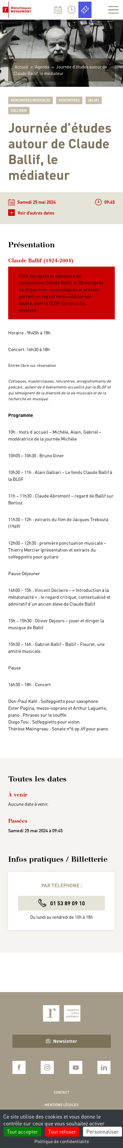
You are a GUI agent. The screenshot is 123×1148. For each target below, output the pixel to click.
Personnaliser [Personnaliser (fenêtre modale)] (102, 1131)
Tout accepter (22, 1131)
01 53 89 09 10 (61, 903)
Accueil (21, 66)
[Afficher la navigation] (113, 10)
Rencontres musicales (30, 100)
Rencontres (69, 100)
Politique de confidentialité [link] (61, 1141)
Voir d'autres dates (31, 212)
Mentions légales (61, 1104)
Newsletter (61, 1041)
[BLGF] (93, 100)
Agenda (42, 66)
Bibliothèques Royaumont (18, 10)
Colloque (19, 110)
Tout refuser (62, 1131)
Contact (61, 1092)
